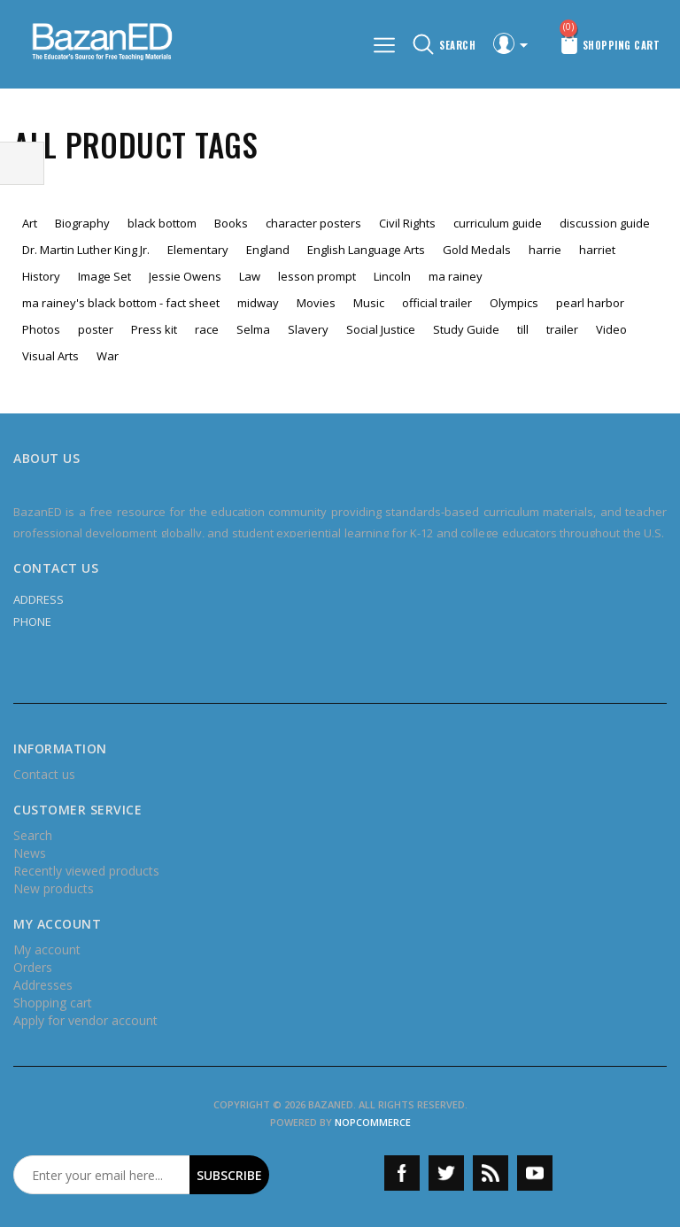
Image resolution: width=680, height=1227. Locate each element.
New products (53, 888)
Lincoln (392, 276)
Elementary (197, 250)
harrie (545, 250)
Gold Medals (477, 250)
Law (249, 276)
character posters (313, 223)
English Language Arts (366, 250)
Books (231, 223)
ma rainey (456, 276)
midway (258, 303)
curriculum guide (497, 223)
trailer (562, 329)
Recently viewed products (86, 870)
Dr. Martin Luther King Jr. (86, 250)
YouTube (534, 1173)
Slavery (308, 329)
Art (29, 223)
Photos (41, 329)
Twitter (446, 1173)
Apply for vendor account (85, 1020)
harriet (597, 250)
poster (95, 329)
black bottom (162, 223)
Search (32, 835)
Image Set (104, 276)
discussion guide (605, 223)
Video (611, 329)
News (29, 853)
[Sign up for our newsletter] (101, 1174)
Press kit (154, 329)
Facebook (402, 1173)
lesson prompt (317, 276)
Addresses (43, 984)
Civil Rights (407, 223)
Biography (82, 223)
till (523, 329)
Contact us (44, 774)
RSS (490, 1173)
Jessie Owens (185, 276)
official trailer (437, 303)
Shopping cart (52, 1002)
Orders (32, 967)
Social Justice (380, 329)
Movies (316, 303)
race (207, 329)
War (108, 356)
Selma (253, 329)
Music (368, 303)
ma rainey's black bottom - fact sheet (121, 303)
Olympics (514, 303)
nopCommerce (373, 1122)
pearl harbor (590, 303)
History (41, 276)
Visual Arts (50, 356)
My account (47, 949)
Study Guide (466, 329)
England (268, 250)
